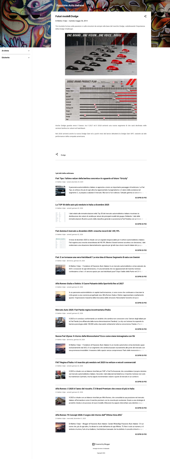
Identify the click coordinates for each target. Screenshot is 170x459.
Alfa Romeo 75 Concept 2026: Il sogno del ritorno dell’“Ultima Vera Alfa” (88, 415)
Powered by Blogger (101, 444)
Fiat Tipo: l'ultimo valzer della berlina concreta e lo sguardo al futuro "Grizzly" (91, 178)
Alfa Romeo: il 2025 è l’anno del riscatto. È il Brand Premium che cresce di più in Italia (94, 388)
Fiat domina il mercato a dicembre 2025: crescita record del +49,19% (87, 231)
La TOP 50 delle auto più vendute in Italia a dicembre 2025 (82, 204)
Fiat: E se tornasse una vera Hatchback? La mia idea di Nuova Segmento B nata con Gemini (97, 257)
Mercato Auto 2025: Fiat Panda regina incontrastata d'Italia (83, 310)
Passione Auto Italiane (70, 5)
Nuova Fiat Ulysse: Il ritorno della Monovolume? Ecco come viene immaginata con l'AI (95, 336)
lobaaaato (106, 448)
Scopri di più (141, 198)
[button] (145, 16)
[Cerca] (149, 6)
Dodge (63, 155)
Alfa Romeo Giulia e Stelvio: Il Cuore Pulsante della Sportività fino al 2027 (89, 283)
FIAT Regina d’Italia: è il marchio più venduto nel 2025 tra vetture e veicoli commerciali (95, 362)
